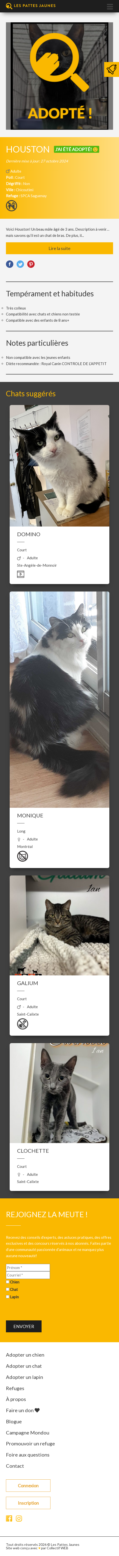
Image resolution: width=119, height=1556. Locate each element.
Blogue (14, 1421)
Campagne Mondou (27, 1432)
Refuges (15, 1388)
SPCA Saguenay (34, 195)
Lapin (14, 1297)
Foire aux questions (27, 1455)
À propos (16, 1399)
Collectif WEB (57, 1548)
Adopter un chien (25, 1355)
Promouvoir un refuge (30, 1443)
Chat (14, 1289)
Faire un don (23, 1410)
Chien (14, 1282)
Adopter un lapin (24, 1377)
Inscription (28, 1503)
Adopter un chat (24, 1366)
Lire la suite (59, 248)
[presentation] (43, 1310)
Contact (15, 1466)
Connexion (28, 1485)
